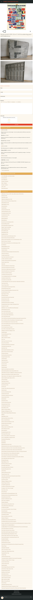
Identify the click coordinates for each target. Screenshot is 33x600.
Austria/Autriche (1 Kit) (5, 214)
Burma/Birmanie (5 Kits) (5, 248)
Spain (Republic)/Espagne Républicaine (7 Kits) (9, 533)
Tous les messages (5, 170)
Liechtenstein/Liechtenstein (6, 402)
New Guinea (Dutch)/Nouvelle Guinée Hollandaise (10, 454)
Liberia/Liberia (4, 398)
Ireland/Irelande (4, 367)
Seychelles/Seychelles (5, 514)
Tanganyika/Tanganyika (5, 547)
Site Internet (3, 96)
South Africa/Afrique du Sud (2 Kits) (7, 528)
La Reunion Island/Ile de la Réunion (7, 395)
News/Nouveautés (5, 188)
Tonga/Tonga (4, 554)
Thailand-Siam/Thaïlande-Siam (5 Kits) (8, 551)
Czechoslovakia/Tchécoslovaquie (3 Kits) (8, 286)
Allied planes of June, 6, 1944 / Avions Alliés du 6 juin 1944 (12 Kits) (12, 193)
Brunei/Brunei (4, 244)
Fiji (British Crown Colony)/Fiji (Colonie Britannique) (10, 307)
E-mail (2, 92)
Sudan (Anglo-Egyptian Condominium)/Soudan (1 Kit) (10, 537)
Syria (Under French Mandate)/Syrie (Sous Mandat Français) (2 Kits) (12, 544)
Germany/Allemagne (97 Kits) (6, 334)
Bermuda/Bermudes (5, 230)
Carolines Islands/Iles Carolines (7, 258)
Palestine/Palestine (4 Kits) (6, 472)
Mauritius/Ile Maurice (5, 425)
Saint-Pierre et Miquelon (6, 500)
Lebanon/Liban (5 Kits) (5, 397)
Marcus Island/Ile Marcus (6, 419)
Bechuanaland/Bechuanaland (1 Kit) (7, 225)
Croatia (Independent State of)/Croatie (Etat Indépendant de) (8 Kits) (13, 281)
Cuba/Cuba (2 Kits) (5, 283)
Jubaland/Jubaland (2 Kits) (6, 383)
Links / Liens (4, 186)
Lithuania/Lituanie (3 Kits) (6, 404)
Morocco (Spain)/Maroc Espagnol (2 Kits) (8, 437)
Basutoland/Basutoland (5, 223)
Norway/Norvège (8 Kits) (6, 465)
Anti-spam (2, 115)
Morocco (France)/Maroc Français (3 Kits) (8, 435)
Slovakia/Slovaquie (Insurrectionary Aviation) (9, 521)
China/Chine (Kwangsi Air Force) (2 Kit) (8, 267)
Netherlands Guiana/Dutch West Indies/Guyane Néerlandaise (12, 449)
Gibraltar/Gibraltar (5, 335)
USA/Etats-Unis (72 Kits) (6, 572)
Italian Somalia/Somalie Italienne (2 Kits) (8, 377)
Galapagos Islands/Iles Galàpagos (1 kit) (8, 330)
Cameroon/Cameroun (5, 253)
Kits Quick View (4, 177)
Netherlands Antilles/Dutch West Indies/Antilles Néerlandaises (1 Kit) (13, 447)
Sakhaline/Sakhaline (5, 502)
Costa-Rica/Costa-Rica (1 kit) (6, 279)
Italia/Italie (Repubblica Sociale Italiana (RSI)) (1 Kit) (10, 370)
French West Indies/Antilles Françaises (8, 328)
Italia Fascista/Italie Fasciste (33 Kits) (8, 369)
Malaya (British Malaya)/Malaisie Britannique (9, 412)
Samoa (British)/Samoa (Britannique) (7, 505)
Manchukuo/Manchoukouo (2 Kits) (7, 418)
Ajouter (16, 124)
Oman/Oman (4, 470)
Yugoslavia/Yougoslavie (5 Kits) (7, 584)
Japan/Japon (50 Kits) (5, 381)
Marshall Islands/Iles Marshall (6, 423)
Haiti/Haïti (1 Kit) (4, 348)
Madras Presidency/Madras (6, 409)
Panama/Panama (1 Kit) (5, 474)
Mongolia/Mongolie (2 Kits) (6, 432)
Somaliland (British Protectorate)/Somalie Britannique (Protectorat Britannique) (15, 526)
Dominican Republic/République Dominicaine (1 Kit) (10, 290)
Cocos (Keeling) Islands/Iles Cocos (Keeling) (9, 276)
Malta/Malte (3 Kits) (5, 416)
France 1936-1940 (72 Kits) (6, 311)
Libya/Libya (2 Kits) (5, 400)
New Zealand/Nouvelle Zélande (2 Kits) (8, 458)
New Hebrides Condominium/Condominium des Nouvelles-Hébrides (13, 456)
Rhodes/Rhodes (4, 491)
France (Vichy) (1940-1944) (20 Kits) (7, 314)
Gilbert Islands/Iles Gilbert (6, 337)
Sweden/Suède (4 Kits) (5, 540)
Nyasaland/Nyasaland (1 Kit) (6, 468)
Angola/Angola (4, 207)
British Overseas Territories (6, 241)
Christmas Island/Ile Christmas (7, 272)
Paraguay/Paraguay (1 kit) (6, 477)
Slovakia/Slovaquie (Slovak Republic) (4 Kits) (9, 519)
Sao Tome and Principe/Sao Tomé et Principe (9, 509)
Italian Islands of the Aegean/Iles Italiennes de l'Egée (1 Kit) (11, 376)
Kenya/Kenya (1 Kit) (5, 384)
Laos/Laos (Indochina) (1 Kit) (6, 391)
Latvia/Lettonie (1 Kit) (5, 393)
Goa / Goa (3, 339)
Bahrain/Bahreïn (4, 220)
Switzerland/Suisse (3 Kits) (6, 542)
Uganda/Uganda (4, 565)
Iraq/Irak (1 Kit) (4, 365)
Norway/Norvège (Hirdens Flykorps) (7, 467)
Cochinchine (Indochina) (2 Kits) (7, 274)
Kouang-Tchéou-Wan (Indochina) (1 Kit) (8, 388)
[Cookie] (2, 598)
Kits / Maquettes (4, 179)
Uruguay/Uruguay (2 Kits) (6, 570)
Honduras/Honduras (5, 353)
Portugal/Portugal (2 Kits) (6, 484)
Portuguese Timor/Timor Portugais (7, 488)
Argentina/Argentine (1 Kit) (6, 211)
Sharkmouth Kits (4, 195)
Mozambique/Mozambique (6, 439)
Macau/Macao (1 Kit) (5, 407)
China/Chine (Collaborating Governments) (8, 269)
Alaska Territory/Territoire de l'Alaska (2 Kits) (9, 200)
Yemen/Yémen (4, 582)
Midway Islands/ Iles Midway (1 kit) (7, 426)
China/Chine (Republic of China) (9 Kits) (8, 265)
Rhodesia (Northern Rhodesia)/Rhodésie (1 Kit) (9, 493)
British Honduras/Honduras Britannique (8, 237)
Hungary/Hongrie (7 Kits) (6, 356)
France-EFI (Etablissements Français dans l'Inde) (9, 321)
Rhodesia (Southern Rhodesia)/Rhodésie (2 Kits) (9, 495)
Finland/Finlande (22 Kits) (6, 309)
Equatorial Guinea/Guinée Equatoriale (8, 297)
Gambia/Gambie (4, 332)
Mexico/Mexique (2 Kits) (6, 428)
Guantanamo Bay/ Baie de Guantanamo (8, 344)
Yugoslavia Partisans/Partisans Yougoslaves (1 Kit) (10, 586)
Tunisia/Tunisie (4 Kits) (5, 561)
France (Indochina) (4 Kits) (6, 325)
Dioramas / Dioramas (5, 181)
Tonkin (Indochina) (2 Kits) (6, 556)
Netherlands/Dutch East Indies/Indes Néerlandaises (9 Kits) (11, 446)
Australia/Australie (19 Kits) (6, 213)
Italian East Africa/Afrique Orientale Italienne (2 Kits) (10, 374)
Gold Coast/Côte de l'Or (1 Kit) (7, 341)
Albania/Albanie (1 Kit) (5, 202)
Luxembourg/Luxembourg (6, 405)
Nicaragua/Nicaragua (5, 460)
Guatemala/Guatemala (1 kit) (6, 346)
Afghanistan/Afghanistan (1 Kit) (7, 199)
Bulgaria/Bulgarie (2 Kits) (6, 246)
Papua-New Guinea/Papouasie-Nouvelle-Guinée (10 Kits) (11, 475)
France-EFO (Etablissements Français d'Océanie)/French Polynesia (12, 323)
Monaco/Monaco (4, 430)
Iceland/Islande (4, 358)
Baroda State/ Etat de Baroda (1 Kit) (7, 221)
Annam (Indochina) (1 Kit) (6, 209)
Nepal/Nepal (4, 442)
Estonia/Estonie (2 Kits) (5, 300)
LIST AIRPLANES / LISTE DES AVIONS (8, 176)
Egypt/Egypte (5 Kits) (5, 293)
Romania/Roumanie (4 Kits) (6, 496)
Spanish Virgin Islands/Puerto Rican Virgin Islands (10, 535)
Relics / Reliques (4, 183)
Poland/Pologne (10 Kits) (6, 482)
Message (2, 100)
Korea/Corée (4, 386)
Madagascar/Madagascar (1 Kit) (7, 411)
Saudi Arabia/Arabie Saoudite (6, 512)
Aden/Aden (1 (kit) (5, 197)
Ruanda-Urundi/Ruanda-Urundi (7, 498)
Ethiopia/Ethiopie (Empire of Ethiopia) (8, 302)
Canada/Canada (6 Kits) (5, 255)
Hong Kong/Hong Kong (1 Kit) (6, 355)
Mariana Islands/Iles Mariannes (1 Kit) (8, 421)
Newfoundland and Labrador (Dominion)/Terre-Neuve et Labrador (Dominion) (14, 451)
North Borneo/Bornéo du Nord (7, 463)
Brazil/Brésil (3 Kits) (5, 234)
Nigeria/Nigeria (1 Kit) (5, 461)
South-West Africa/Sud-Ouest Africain (8, 530)
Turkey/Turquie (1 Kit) (5, 563)
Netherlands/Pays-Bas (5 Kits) (7, 444)
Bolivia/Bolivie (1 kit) (5, 232)
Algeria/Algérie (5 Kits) (5, 204)
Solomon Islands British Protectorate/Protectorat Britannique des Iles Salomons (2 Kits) (16, 523)
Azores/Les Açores (5, 216)
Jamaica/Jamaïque (4, 379)
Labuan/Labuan (4, 390)
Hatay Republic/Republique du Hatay (8, 349)
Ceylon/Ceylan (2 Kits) (5, 262)
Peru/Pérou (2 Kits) (5, 479)
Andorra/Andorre (4, 206)
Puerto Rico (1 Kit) (5, 489)
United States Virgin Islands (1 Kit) (7, 568)
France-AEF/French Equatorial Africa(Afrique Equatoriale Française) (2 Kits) (14, 318)
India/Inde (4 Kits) (5, 360)
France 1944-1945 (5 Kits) (6, 316)
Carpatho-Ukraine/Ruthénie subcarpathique (9, 260)
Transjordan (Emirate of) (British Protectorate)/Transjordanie (11, 558)
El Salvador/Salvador (5, 295)
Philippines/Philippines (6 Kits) (7, 481)
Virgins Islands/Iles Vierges (6, 577)
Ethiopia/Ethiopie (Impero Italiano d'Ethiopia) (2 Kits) (10, 304)
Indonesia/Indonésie (5, 362)
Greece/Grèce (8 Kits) (5, 342)
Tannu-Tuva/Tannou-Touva (6, 549)
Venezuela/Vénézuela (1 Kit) (6, 575)
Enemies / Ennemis (5, 184)
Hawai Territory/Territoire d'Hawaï (7, 351)
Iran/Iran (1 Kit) (4, 363)
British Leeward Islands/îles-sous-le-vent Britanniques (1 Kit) (12, 239)
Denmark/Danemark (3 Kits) (6, 288)
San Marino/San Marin (5, 507)
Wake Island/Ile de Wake (6, 579)
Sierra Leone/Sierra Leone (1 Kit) (7, 516)
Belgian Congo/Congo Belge (6, 227)
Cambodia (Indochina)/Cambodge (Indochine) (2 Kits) (10, 251)
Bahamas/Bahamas (5, 218)
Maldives (3, 414)
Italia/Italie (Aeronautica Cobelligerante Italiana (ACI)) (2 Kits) (12, 372)
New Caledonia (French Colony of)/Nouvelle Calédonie (10, 453)
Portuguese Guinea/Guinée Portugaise (8, 486)
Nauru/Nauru (4, 440)
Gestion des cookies (16, 592)
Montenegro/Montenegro (6, 433)
